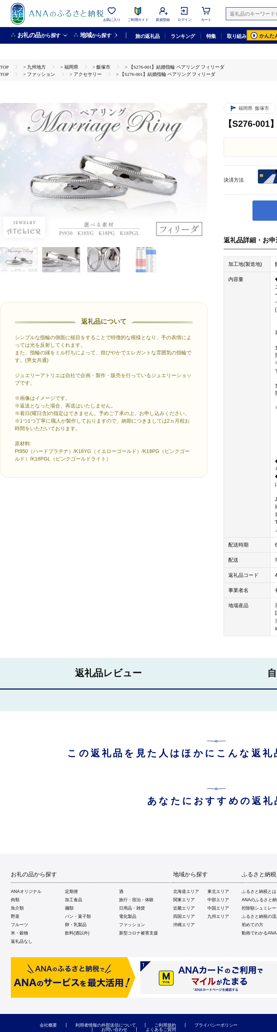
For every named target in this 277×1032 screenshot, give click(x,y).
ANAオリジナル (26, 891)
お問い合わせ (114, 1029)
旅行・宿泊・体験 (136, 899)
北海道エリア (186, 891)
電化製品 (127, 916)
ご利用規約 (165, 1025)
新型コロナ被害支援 (138, 933)
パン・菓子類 (78, 916)
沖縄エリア (184, 924)
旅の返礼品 (147, 36)
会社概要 (48, 1025)
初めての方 (252, 924)
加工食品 (73, 899)
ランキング (183, 36)
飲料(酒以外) (77, 933)
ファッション (132, 924)
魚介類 (17, 908)
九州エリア (218, 916)
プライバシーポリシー (216, 1025)
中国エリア (218, 908)
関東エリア (184, 899)
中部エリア (218, 899)
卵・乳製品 (76, 924)
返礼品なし (21, 941)
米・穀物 (19, 933)
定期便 (71, 891)
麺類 (69, 908)
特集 (211, 36)
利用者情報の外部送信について (105, 1025)
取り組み (236, 36)
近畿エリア (184, 908)
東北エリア (218, 891)
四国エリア (184, 916)
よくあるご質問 (161, 1029)
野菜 (15, 916)
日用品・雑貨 (132, 908)
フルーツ (19, 924)
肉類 (15, 899)
